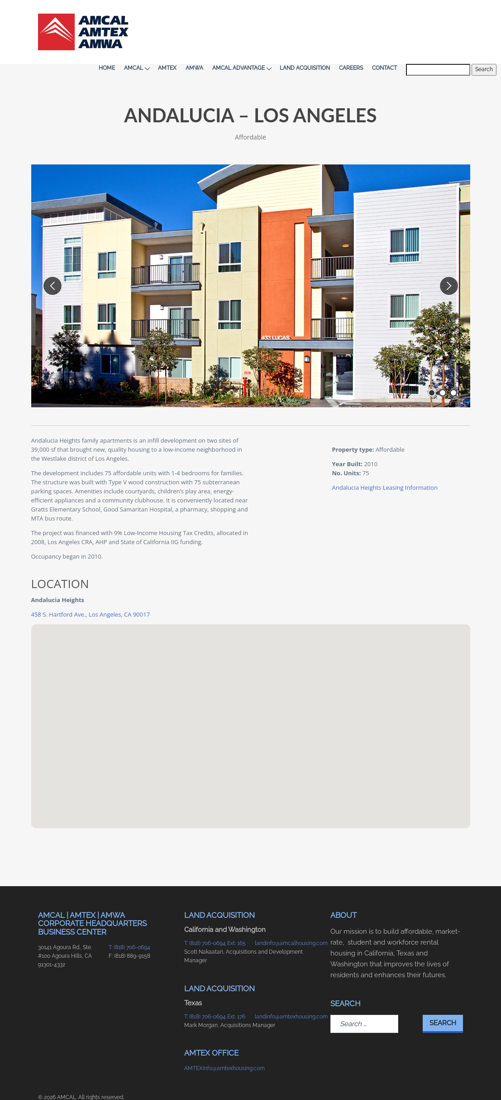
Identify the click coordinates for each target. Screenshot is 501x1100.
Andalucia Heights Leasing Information (385, 465)
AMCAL (169, 18)
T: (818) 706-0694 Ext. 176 (214, 994)
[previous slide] (52, 264)
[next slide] (449, 264)
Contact (417, 18)
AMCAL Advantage (274, 18)
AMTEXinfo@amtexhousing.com (215, 1046)
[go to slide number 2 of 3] (442, 371)
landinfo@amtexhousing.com (286, 994)
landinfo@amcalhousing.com (286, 921)
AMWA (227, 18)
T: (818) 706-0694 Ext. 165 (215, 921)
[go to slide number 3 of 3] (453, 371)
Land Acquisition (337, 18)
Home (139, 18)
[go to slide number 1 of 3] (431, 371)
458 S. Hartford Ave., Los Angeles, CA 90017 (90, 592)
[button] (251, 695)
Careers (384, 18)
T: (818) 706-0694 (129, 925)
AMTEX (200, 18)
